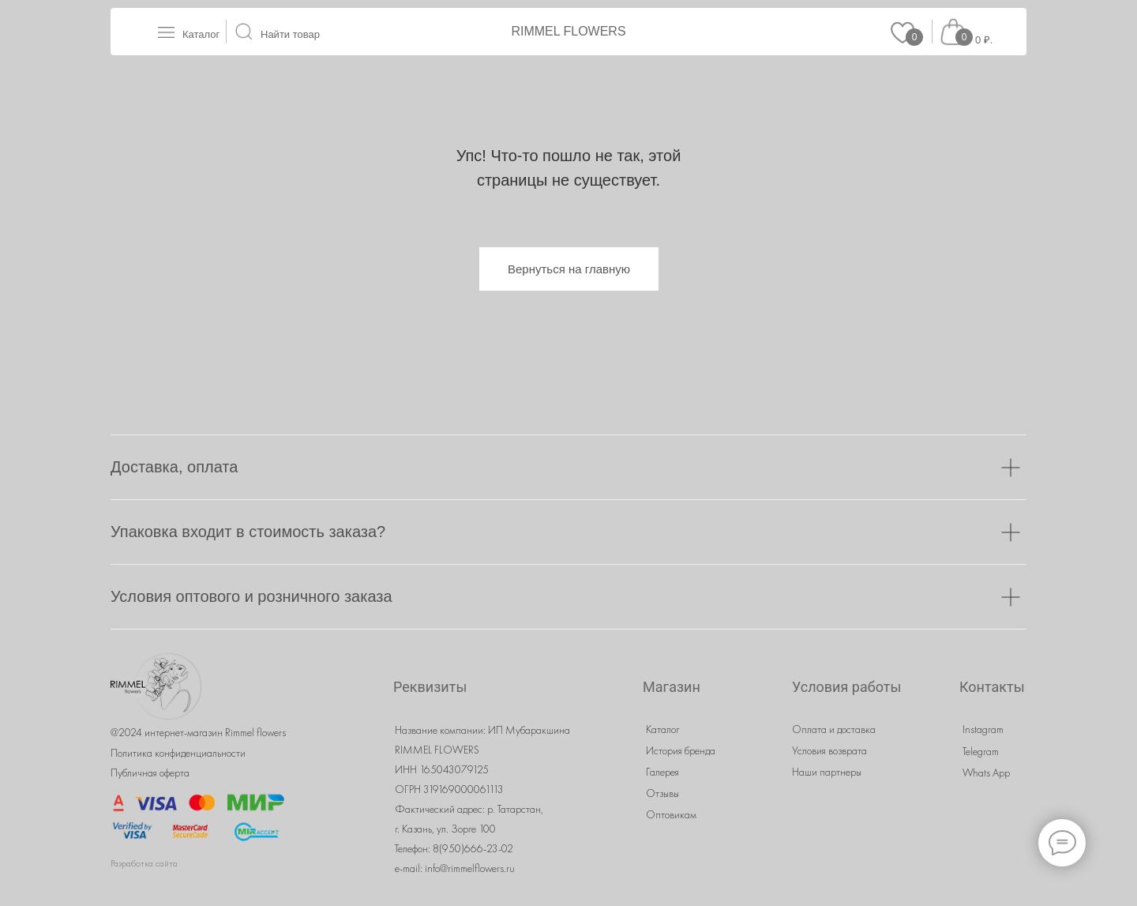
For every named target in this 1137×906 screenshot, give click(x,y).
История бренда (680, 750)
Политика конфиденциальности (178, 753)
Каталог (201, 34)
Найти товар (290, 34)
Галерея (662, 772)
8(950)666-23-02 (473, 848)
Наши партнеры (826, 772)
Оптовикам (671, 814)
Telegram (981, 751)
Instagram (983, 729)
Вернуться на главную (569, 269)
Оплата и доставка (834, 729)
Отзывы (662, 793)
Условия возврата (829, 750)
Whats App (986, 772)
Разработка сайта (144, 863)
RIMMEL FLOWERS (568, 31)
